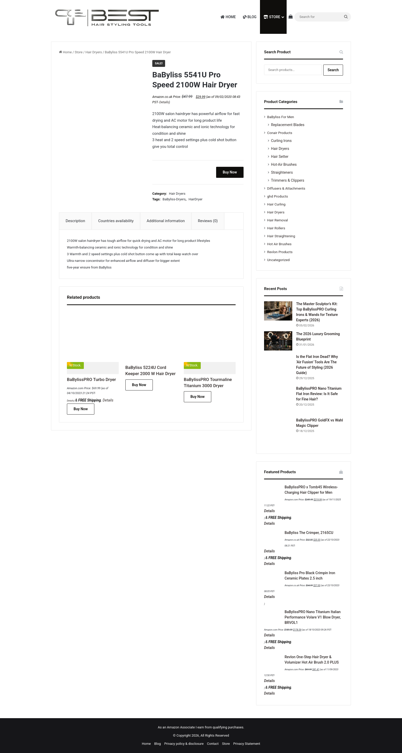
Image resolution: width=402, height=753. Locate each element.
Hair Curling (276, 204)
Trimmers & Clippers (287, 180)
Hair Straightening (281, 236)
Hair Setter (279, 156)
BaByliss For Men (280, 117)
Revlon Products (280, 252)
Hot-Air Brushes (284, 164)
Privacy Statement (246, 744)
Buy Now (230, 172)
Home (228, 17)
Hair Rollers (276, 228)
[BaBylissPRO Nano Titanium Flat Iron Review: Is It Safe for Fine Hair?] (278, 400)
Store (272, 17)
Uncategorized (278, 260)
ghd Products (277, 196)
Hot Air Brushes (279, 244)
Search (333, 70)
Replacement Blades (287, 125)
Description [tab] (75, 221)
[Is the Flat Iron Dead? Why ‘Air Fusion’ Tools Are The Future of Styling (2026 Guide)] (278, 368)
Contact (212, 744)
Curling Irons (281, 141)
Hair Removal (277, 220)
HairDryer (195, 199)
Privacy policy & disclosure (184, 744)
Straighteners (282, 172)
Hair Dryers (93, 52)
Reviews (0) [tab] (208, 221)
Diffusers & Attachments (286, 188)
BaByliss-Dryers (174, 199)
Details (164, 102)
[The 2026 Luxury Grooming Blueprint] (278, 340)
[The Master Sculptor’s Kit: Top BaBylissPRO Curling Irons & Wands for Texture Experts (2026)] (278, 311)
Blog (250, 17)
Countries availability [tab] (116, 221)
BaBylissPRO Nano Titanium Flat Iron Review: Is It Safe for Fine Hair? (318, 393)
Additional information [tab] (166, 221)
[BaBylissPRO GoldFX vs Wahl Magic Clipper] (278, 432)
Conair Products (279, 133)
